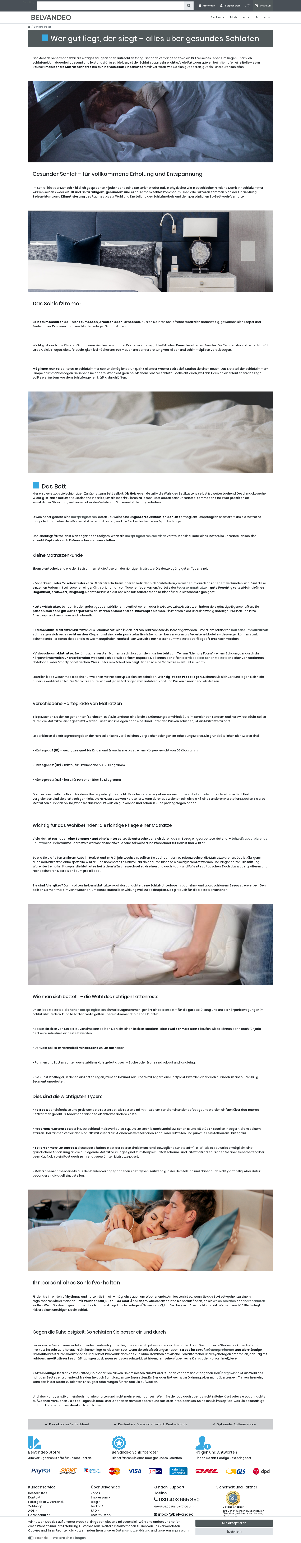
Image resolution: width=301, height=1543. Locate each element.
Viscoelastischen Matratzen (209, 658)
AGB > (32, 1511)
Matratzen (238, 17)
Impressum (180, 1530)
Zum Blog (28, 2)
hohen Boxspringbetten (88, 1010)
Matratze (147, 568)
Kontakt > (35, 1497)
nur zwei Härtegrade (193, 794)
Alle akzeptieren (234, 1523)
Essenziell (42, 1538)
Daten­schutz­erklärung (133, 1530)
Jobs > (95, 1493)
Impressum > (100, 1497)
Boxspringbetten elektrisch (145, 536)
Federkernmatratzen (193, 587)
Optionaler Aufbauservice (236, 1424)
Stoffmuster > (101, 1515)
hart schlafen (254, 1301)
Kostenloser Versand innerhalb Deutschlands (152, 1424)
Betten (216, 17)
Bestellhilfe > (37, 1493)
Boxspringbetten (84, 517)
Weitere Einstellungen (69, 1538)
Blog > (95, 1502)
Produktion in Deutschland (69, 1424)
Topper (261, 17)
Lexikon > (97, 1506)
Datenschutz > (39, 1515)
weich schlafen (224, 1301)
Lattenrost (166, 1010)
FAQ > (95, 1511)
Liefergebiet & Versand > (46, 1502)
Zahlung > (35, 1506)
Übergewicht (229, 1373)
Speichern (234, 1531)
